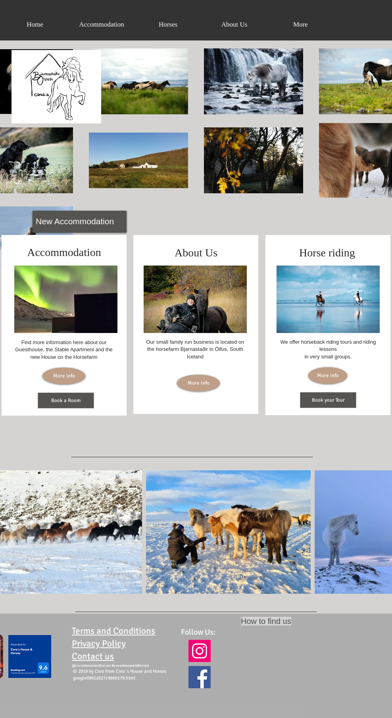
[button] (168, 25)
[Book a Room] (66, 400)
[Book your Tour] (328, 400)
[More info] (63, 376)
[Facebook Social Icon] (199, 677)
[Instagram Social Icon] (199, 651)
